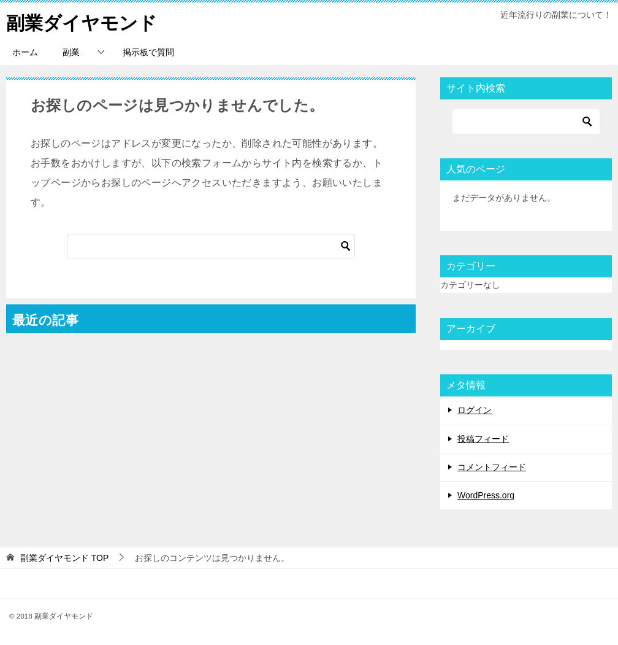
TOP (64, 558)
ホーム (25, 52)
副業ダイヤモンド (81, 21)
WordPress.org (485, 495)
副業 (71, 52)
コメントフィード (491, 467)
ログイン (474, 410)
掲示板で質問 (148, 52)
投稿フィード (483, 439)
